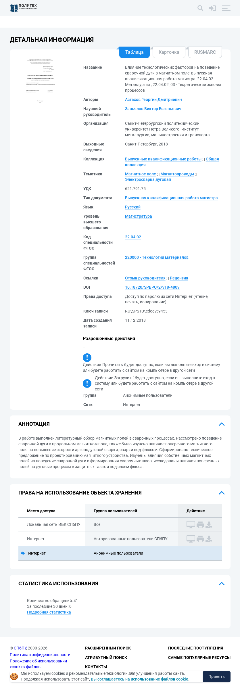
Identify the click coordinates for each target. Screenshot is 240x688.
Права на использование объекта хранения (80, 493)
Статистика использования (58, 583)
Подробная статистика (49, 612)
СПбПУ (20, 648)
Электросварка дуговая (148, 179)
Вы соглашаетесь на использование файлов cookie (139, 679)
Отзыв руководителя (145, 278)
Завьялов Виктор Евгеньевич (153, 108)
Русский (133, 207)
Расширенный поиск (108, 648)
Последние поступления (195, 648)
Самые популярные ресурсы (199, 657)
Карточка (169, 52)
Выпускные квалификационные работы (163, 159)
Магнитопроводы (177, 174)
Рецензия (179, 278)
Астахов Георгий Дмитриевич (153, 99)
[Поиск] (200, 8)
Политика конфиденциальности (40, 654)
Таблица (134, 52)
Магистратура (138, 216)
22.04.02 (133, 237)
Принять (216, 676)
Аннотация (34, 424)
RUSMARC (205, 52)
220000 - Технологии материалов (157, 257)
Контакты (96, 666)
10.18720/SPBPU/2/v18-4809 (152, 287)
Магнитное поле (140, 174)
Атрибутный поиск (106, 657)
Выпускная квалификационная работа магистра (171, 198)
